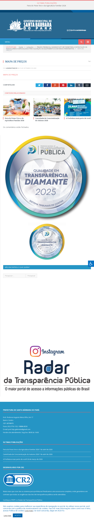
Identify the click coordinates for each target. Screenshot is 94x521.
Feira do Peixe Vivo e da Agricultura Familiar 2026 (46, 6)
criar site (18, 491)
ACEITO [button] (18, 515)
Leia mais (29, 510)
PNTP (13, 500)
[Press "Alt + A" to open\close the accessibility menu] (91, 264)
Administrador (11, 68)
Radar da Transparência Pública (30, 500)
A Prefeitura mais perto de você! (78, 118)
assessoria (60, 491)
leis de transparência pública (42, 494)
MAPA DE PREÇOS (10, 74)
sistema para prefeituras (33, 491)
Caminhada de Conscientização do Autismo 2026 (47, 119)
